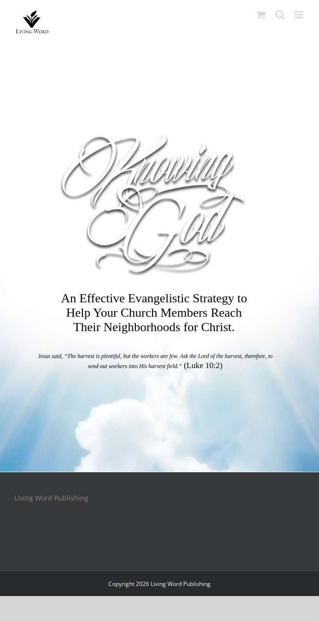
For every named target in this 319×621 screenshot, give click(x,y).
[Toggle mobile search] (280, 15)
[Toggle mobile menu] (300, 15)
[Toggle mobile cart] (261, 15)
